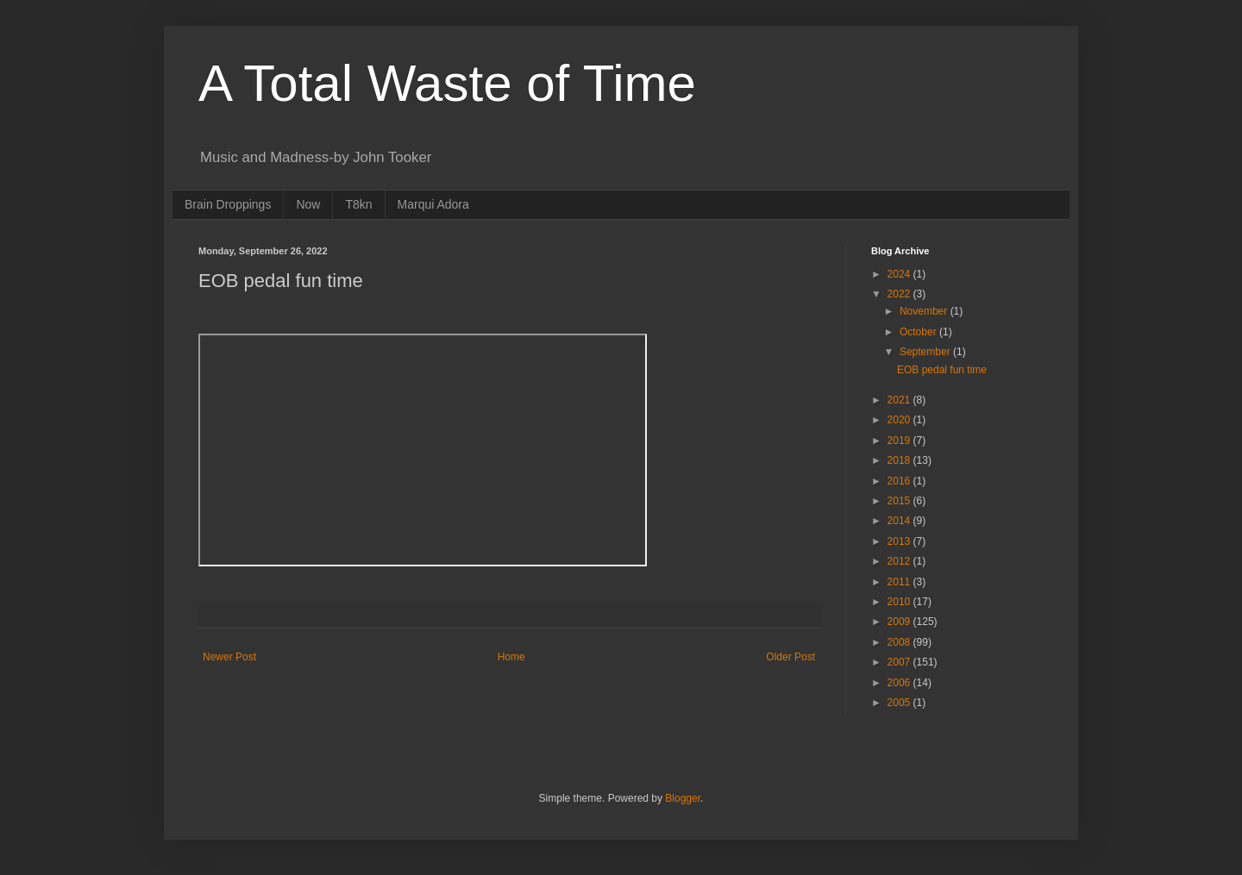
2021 (900, 400)
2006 (900, 683)
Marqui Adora (433, 204)
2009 (900, 622)
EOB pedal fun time (942, 370)
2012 (900, 561)
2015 (900, 501)
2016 (900, 481)
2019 (900, 440)
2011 (900, 582)
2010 (900, 602)
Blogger (682, 798)
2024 (900, 274)
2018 (900, 460)
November (925, 311)
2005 (900, 703)
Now (308, 204)
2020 (900, 420)
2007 (900, 662)
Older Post (790, 657)
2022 (900, 294)
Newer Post (229, 657)
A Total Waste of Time (447, 83)
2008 (900, 642)
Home (511, 657)
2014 (900, 521)
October (919, 332)
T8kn (358, 204)
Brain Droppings (228, 204)
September (926, 352)
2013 (900, 541)
